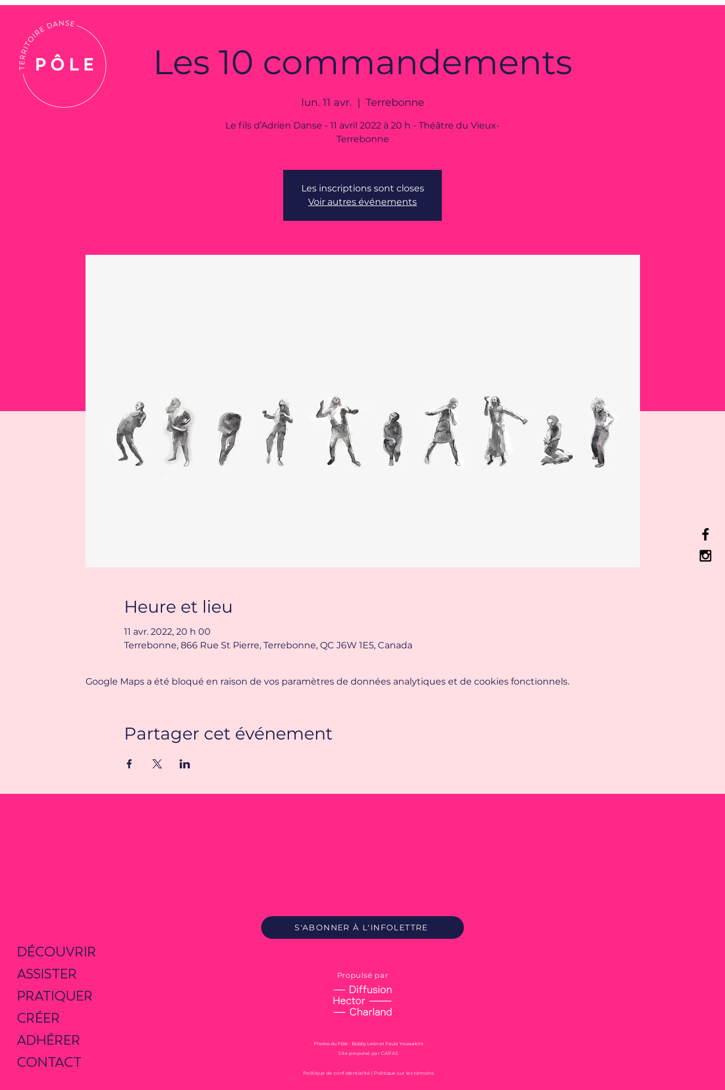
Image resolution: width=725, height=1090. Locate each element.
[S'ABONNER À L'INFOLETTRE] (362, 927)
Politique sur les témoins (404, 1073)
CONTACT (49, 1062)
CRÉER (38, 1018)
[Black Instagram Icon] (705, 556)
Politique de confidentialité (336, 1073)
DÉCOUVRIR (56, 951)
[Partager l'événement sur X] (157, 763)
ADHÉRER (48, 1040)
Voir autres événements (362, 201)
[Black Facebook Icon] (705, 534)
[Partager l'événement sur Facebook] (129, 763)
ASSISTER (47, 973)
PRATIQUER (55, 995)
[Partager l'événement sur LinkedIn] (185, 763)
